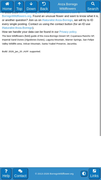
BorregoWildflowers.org (16, 16)
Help (6, 173)
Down (31, 6)
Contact (20, 173)
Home (7, 6)
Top (19, 6)
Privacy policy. (68, 31)
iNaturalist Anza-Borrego (57, 20)
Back (44, 6)
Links (94, 173)
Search (92, 6)
